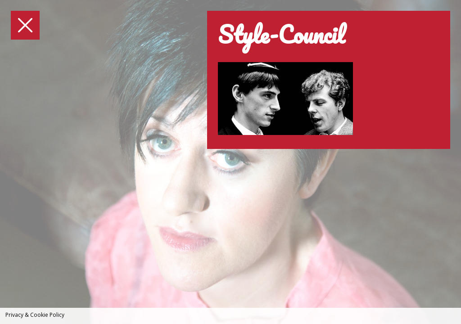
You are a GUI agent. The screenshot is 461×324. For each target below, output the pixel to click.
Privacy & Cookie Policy (34, 315)
